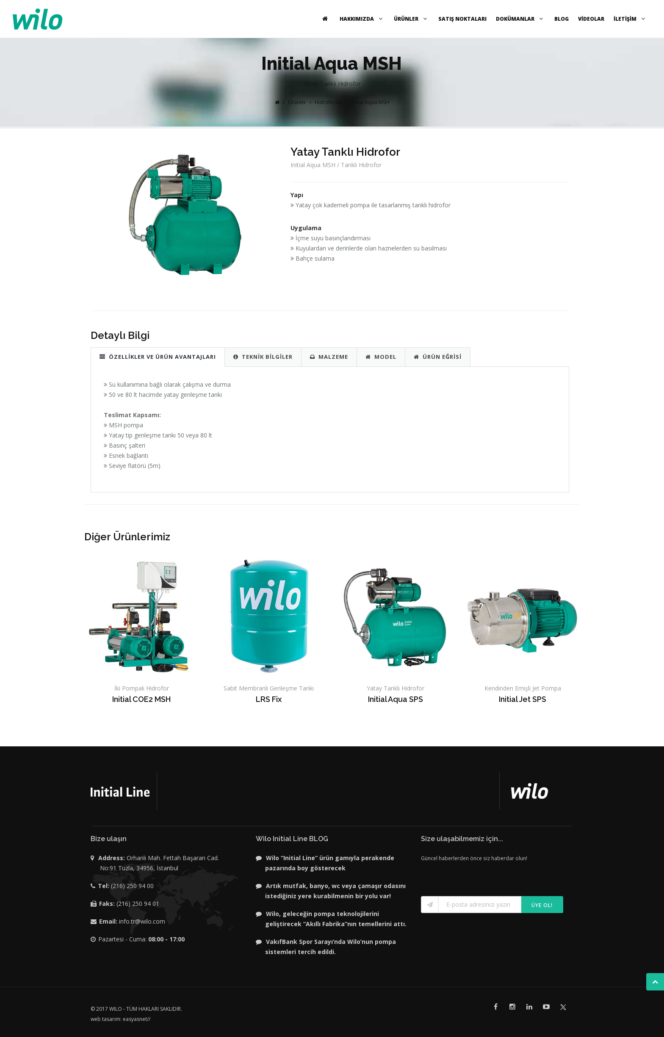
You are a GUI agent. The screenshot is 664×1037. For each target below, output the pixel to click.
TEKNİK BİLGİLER (263, 356)
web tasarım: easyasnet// (120, 1019)
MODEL (380, 356)
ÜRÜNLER (411, 18)
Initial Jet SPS (522, 699)
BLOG (561, 18)
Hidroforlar (328, 102)
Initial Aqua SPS (395, 699)
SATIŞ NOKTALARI (462, 18)
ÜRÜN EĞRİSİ (438, 356)
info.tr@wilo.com (142, 921)
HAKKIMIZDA (362, 18)
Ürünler (297, 102)
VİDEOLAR (591, 18)
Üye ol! (542, 905)
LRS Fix (269, 699)
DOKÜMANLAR (520, 18)
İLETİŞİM (630, 18)
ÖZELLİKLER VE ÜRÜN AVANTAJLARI (158, 356)
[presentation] (470, 875)
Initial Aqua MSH (370, 102)
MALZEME (329, 356)
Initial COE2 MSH (141, 699)
